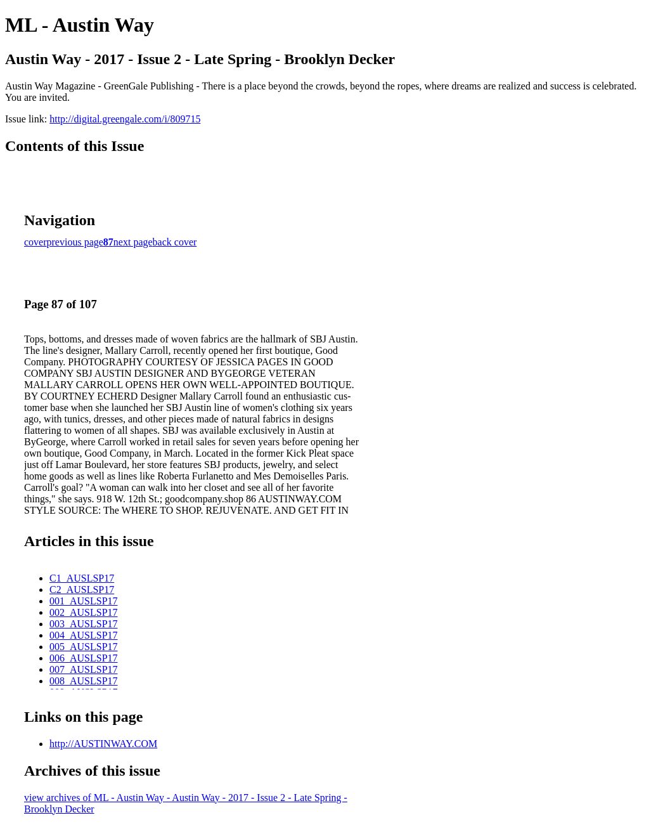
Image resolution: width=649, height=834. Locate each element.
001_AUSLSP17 (83, 601)
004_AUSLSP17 (83, 635)
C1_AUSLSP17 (81, 578)
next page (133, 242)
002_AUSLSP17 (83, 612)
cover (35, 242)
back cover (175, 242)
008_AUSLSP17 (83, 680)
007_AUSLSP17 (83, 669)
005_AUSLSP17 (83, 646)
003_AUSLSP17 (83, 623)
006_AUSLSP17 (83, 658)
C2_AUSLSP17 (81, 589)
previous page (75, 242)
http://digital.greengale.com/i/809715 (124, 119)
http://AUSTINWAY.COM (103, 743)
